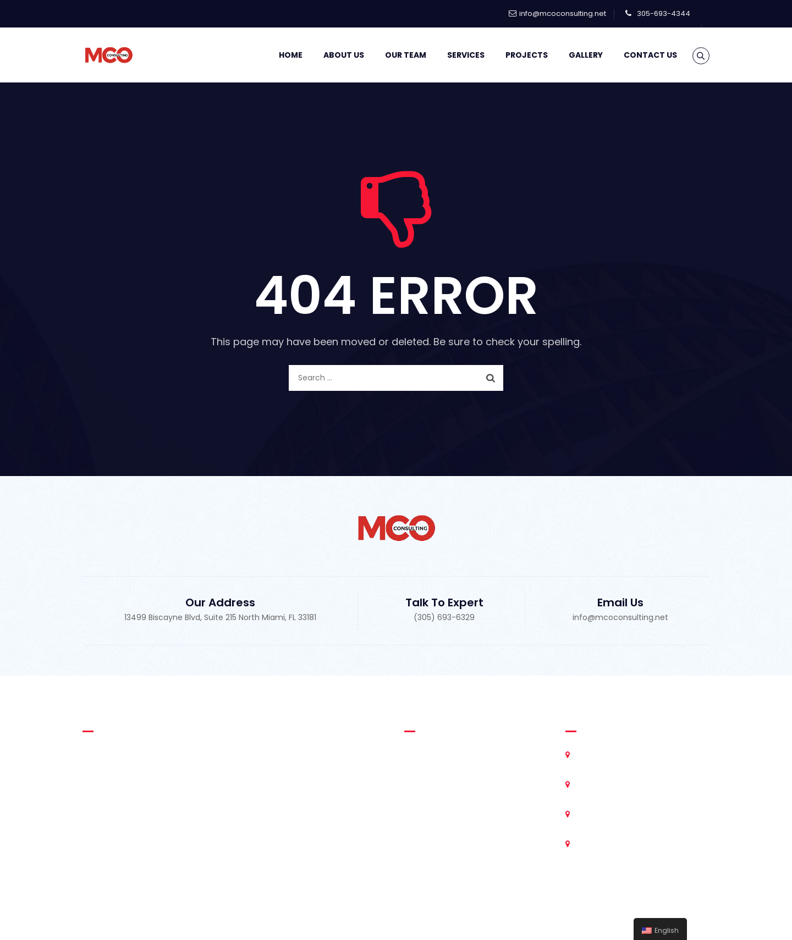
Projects (513, 54)
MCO (393, 918)
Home (277, 54)
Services (452, 54)
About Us (330, 54)
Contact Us (636, 54)
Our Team (392, 54)
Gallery (572, 54)
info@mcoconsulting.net (562, 13)
